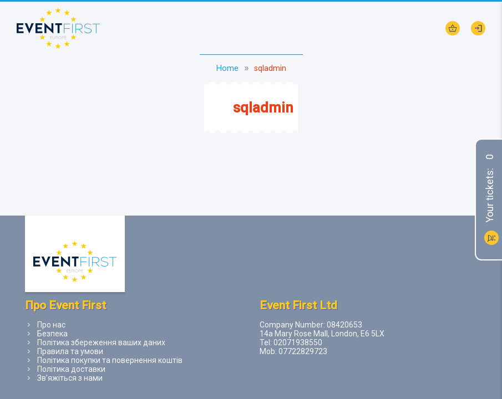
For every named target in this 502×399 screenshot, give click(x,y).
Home (227, 68)
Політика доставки (71, 369)
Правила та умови (70, 351)
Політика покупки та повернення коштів (109, 360)
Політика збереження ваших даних (101, 342)
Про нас (51, 324)
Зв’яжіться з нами (70, 378)
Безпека (52, 333)
